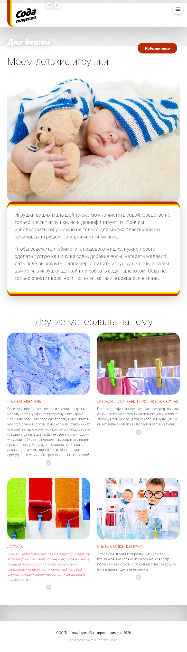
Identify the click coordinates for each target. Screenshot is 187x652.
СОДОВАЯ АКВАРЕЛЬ (24, 402)
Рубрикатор (157, 48)
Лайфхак (15, 546)
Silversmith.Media (105, 640)
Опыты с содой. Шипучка (120, 546)
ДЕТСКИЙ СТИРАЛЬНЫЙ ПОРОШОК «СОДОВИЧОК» (137, 402)
